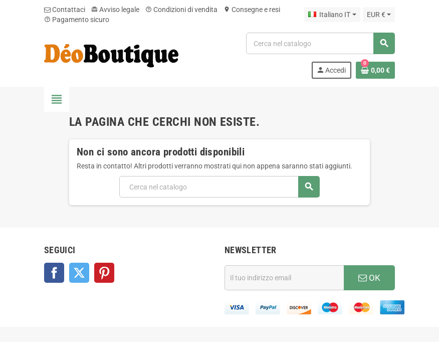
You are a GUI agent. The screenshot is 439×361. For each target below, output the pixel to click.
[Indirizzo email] (284, 277)
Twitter (79, 273)
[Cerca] (320, 43)
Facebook (54, 273)
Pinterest (104, 273)
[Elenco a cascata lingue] (332, 14)
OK (369, 278)
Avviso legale (115, 10)
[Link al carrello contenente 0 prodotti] (375, 70)
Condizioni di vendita (181, 10)
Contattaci (64, 10)
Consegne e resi (252, 10)
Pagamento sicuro (76, 20)
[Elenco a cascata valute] (379, 14)
